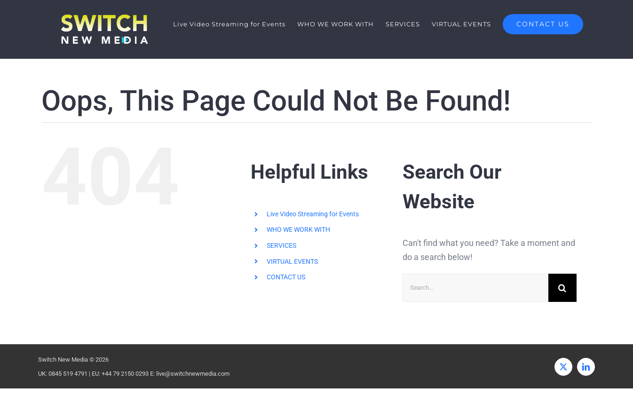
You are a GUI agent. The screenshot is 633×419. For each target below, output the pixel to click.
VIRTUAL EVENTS (292, 261)
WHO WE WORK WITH (298, 230)
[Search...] (475, 288)
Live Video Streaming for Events (313, 214)
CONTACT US (286, 277)
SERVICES (281, 245)
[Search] (562, 288)
